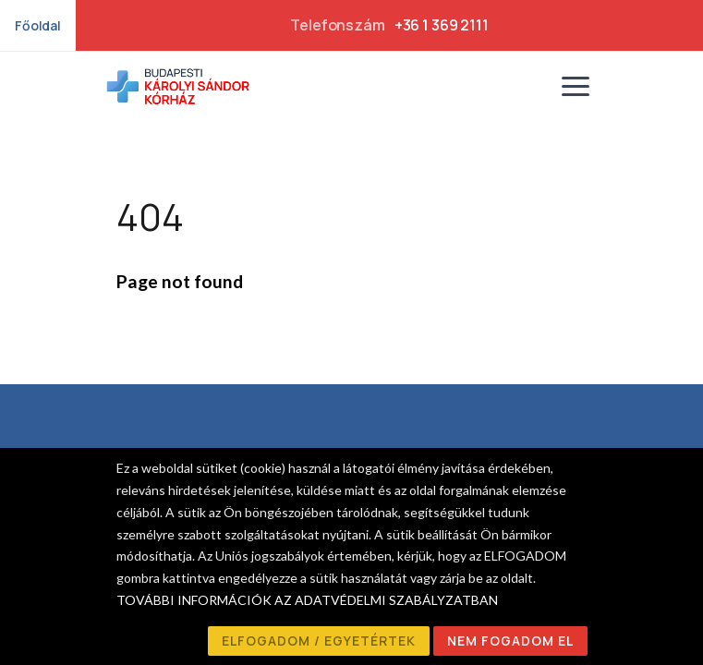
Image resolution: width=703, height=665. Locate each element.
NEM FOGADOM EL (510, 640)
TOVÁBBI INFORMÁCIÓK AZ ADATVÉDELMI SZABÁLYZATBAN (307, 600)
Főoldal (38, 25)
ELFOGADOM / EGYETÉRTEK (319, 640)
